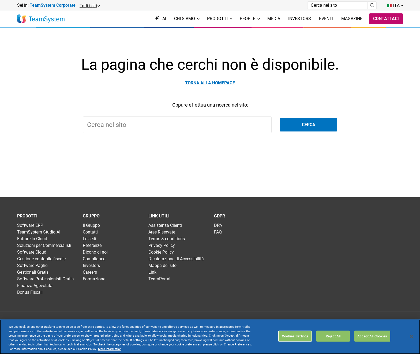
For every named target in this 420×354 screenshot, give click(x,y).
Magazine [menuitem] (351, 18)
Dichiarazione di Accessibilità (176, 258)
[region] (210, 336)
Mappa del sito (162, 265)
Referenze (92, 245)
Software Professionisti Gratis (45, 278)
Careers (90, 272)
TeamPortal (159, 278)
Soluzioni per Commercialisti (44, 245)
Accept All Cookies (372, 336)
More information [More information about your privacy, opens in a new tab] (109, 349)
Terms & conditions (166, 238)
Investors (91, 265)
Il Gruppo (91, 225)
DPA (218, 225)
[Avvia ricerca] (372, 5)
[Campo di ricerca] (337, 5)
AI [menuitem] (160, 18)
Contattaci (386, 18)
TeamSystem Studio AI (38, 232)
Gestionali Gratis (32, 272)
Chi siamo (187, 18)
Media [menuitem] (273, 18)
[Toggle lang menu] (395, 5)
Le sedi (89, 238)
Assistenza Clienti (165, 225)
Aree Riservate (161, 232)
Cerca (308, 124)
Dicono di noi (95, 252)
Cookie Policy (161, 252)
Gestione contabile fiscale (41, 258)
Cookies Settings (295, 336)
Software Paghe (32, 265)
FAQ (218, 232)
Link (152, 272)
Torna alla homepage (210, 83)
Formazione (94, 278)
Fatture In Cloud (32, 238)
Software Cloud (31, 252)
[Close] (411, 336)
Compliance (94, 258)
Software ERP (30, 225)
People (250, 18)
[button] (89, 5)
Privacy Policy (161, 245)
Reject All (333, 336)
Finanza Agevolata (34, 285)
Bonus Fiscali (30, 292)
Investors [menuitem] (299, 18)
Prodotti (219, 18)
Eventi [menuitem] (326, 18)
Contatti (90, 232)
